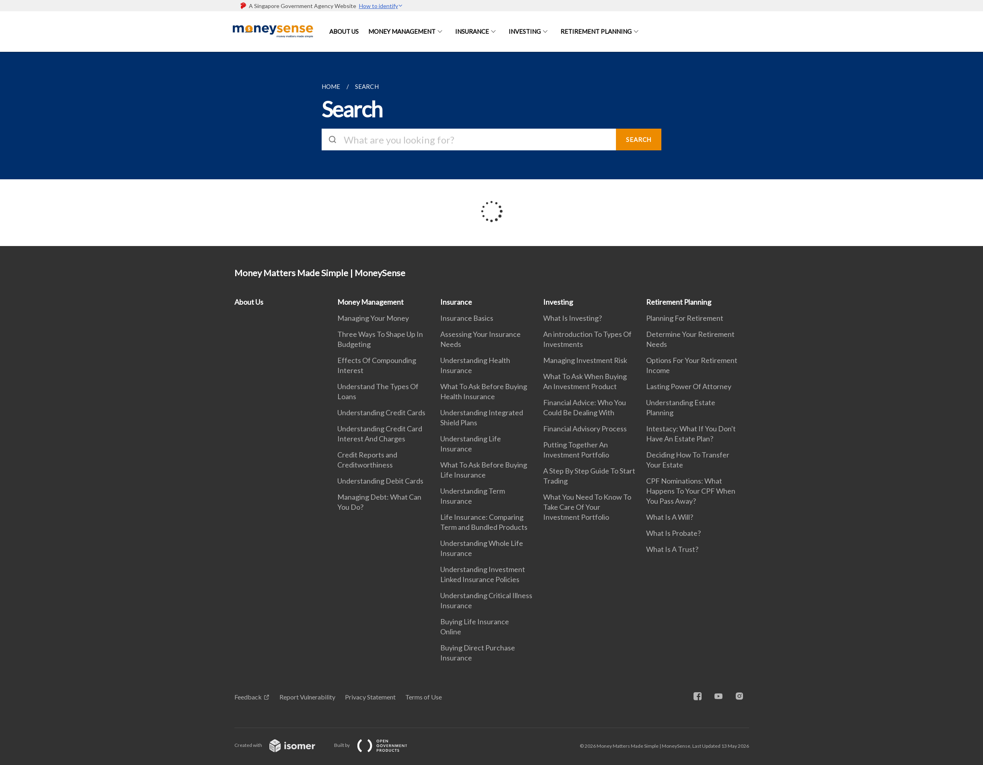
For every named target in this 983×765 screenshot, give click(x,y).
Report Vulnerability (307, 697)
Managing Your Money (373, 318)
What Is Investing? (572, 318)
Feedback (248, 697)
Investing (525, 31)
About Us (344, 31)
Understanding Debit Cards (380, 480)
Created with (281, 745)
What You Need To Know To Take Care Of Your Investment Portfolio (587, 506)
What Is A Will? (669, 517)
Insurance (472, 31)
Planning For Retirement (684, 318)
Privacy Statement (370, 697)
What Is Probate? (673, 533)
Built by (377, 745)
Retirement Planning (596, 31)
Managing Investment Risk (585, 360)
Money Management (401, 31)
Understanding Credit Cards (381, 412)
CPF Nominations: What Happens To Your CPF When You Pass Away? (690, 490)
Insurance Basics (466, 318)
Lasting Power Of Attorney (688, 386)
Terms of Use (423, 697)
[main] (491, 149)
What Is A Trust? (672, 549)
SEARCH (638, 139)
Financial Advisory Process (585, 428)
